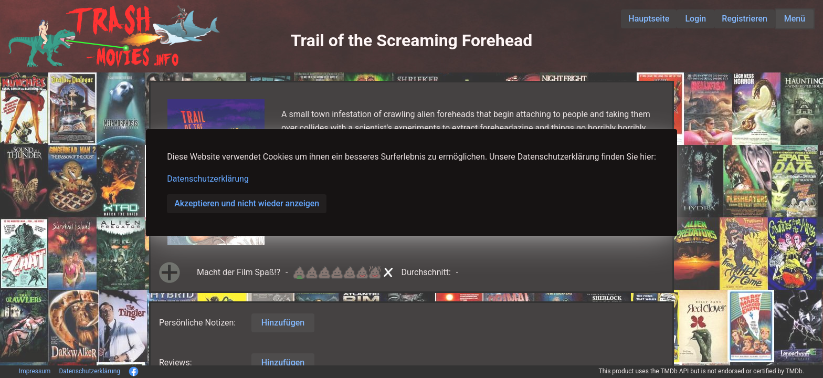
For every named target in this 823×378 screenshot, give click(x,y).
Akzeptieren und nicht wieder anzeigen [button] (246, 203)
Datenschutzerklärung (208, 179)
